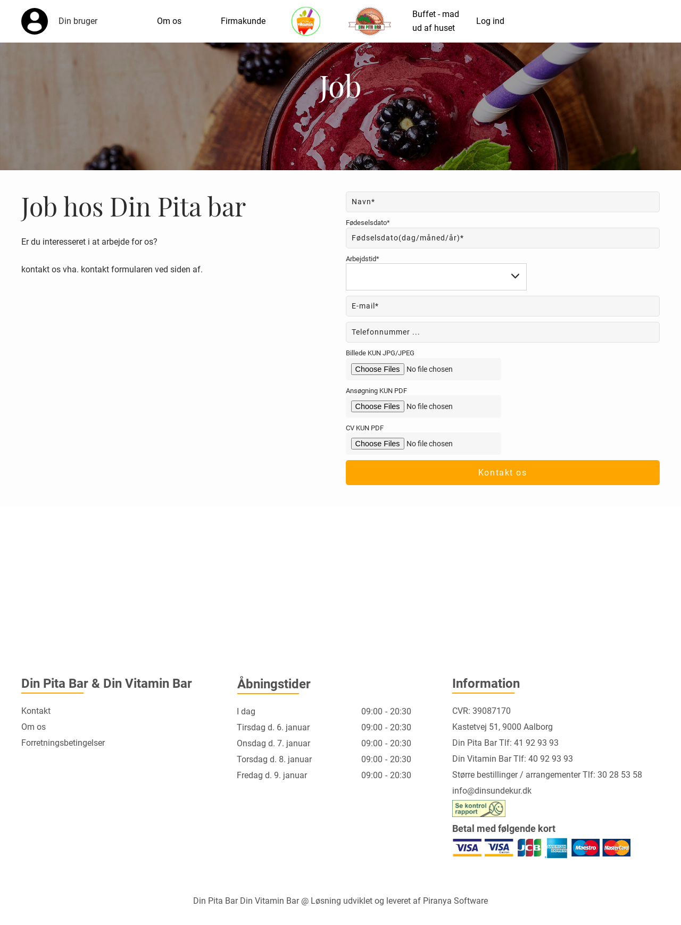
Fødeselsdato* (368, 223)
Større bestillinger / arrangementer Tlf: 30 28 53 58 (547, 775)
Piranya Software (455, 901)
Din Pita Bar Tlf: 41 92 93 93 (505, 743)
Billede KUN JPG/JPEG (380, 353)
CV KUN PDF (365, 428)
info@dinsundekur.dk (491, 791)
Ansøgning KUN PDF (376, 391)
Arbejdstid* (362, 259)
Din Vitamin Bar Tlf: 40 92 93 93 (512, 759)
